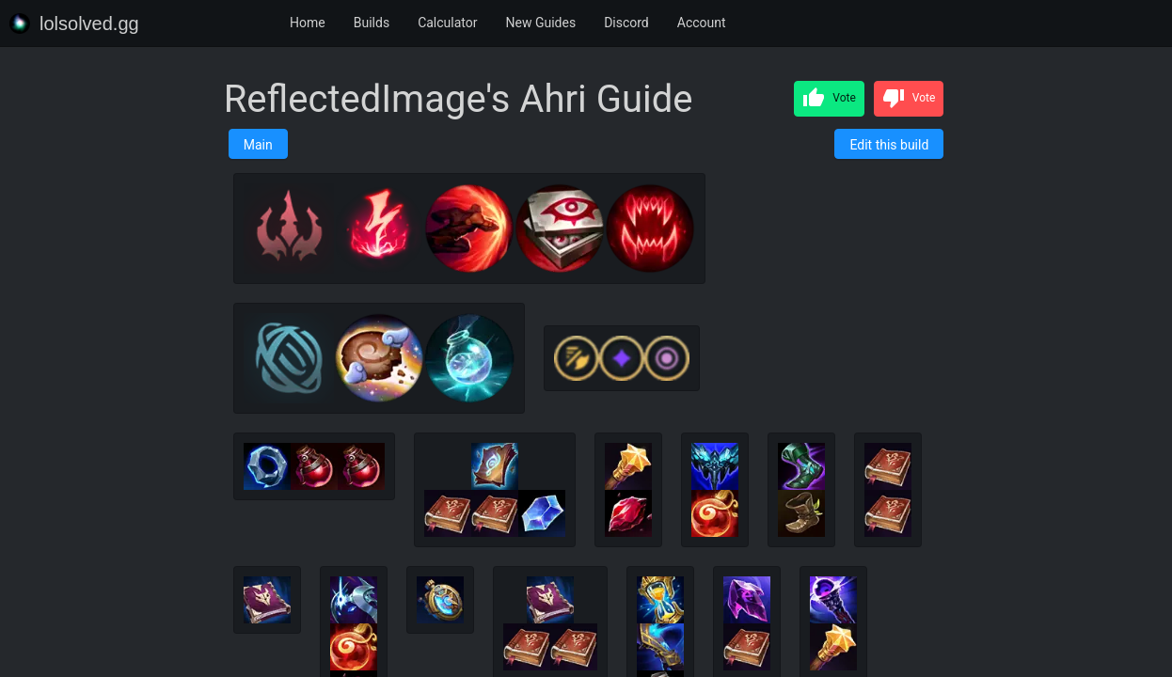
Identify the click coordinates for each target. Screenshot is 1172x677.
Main (258, 144)
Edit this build (888, 144)
